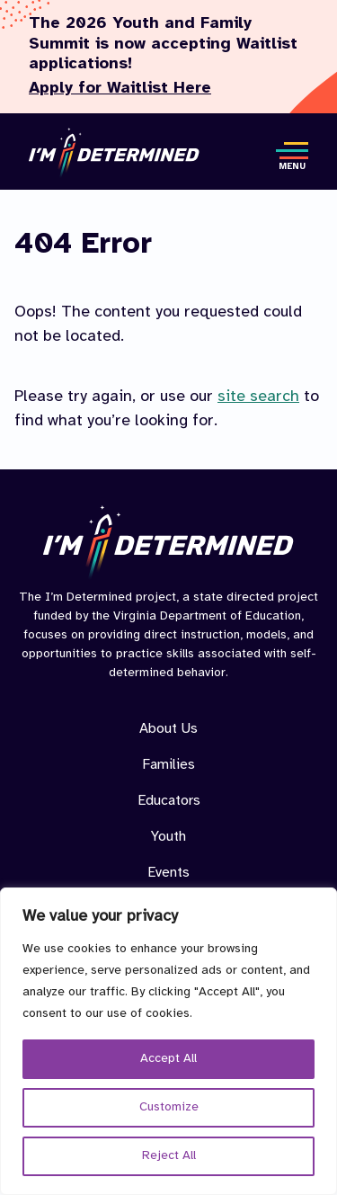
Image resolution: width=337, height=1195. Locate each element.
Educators (168, 800)
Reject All (169, 1156)
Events (168, 872)
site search (258, 397)
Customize (169, 1107)
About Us (168, 728)
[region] (168, 1041)
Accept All (168, 1059)
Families (168, 764)
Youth (168, 836)
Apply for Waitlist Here (120, 88)
